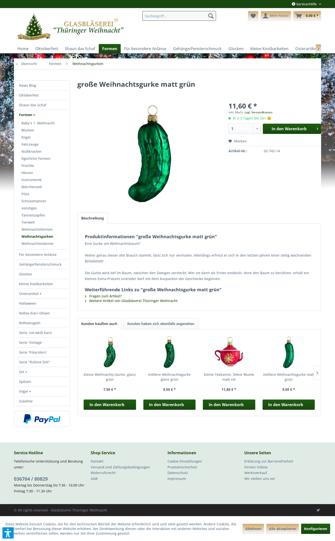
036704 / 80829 (31, 479)
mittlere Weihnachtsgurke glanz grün (169, 377)
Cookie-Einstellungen (185, 461)
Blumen (27, 130)
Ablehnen (253, 528)
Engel (25, 137)
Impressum (177, 478)
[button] (8, 533)
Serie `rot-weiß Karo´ (35, 332)
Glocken (25, 274)
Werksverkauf (255, 472)
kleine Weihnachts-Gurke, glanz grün (110, 377)
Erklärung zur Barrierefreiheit (268, 461)
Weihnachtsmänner (37, 243)
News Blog (27, 85)
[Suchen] (211, 16)
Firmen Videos (256, 467)
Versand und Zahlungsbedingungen (120, 467)
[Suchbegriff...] (179, 16)
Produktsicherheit (182, 467)
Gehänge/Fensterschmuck (40, 264)
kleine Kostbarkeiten (36, 283)
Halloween (27, 303)
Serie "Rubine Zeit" (34, 362)
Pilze (25, 194)
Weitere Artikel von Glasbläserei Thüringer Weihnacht (131, 300)
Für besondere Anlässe (38, 254)
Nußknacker (31, 151)
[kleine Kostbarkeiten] (269, 48)
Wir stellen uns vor (259, 478)
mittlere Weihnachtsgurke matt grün (288, 377)
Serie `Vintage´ (31, 342)
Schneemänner (33, 201)
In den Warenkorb (106, 404)
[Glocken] (236, 48)
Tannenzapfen (33, 215)
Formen (26, 114)
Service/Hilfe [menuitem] (305, 4)
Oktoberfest (29, 95)
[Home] (23, 48)
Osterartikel (29, 293)
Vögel (24, 391)
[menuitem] (179, 16)
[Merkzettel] (253, 16)
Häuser (27, 172)
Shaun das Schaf (32, 105)
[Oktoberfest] (46, 48)
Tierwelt (28, 222)
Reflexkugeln (29, 323)
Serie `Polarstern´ (33, 352)
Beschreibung (92, 218)
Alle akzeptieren (282, 528)
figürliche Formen (35, 158)
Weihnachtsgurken (37, 236)
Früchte (27, 165)
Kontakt (97, 461)
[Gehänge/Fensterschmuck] (197, 48)
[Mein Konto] (276, 16)
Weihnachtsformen (37, 229)
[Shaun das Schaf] (80, 48)
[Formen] (110, 48)
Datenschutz (178, 472)
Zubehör (26, 401)
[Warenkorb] (307, 16)
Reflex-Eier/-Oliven (34, 313)
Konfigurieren (315, 528)
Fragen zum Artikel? (103, 296)
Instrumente (31, 179)
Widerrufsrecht (103, 472)
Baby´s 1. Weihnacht (38, 123)
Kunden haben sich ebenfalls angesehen (160, 323)
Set (22, 371)
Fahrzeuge (30, 144)
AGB (94, 478)
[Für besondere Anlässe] (145, 48)
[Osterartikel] (306, 48)
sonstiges (29, 208)
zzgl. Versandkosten (259, 112)
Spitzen (25, 381)
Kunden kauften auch (99, 323)
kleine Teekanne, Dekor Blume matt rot (229, 377)
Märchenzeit (31, 186)
